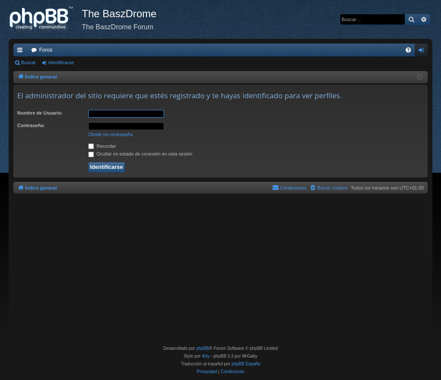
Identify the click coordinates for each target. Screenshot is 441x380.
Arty (206, 356)
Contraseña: (31, 125)
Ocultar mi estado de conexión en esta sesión (140, 153)
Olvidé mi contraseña (110, 134)
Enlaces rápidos (21, 51)
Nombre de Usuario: (39, 112)
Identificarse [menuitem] (423, 51)
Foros (46, 50)
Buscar (28, 62)
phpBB (202, 348)
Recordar (102, 146)
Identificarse (61, 62)
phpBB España (245, 363)
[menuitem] (408, 50)
